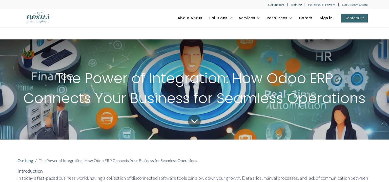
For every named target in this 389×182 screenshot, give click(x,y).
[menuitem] (190, 18)
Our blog (25, 160)
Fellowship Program (322, 5)
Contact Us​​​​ (354, 17)
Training (296, 5)
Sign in (326, 17)
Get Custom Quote (355, 5)
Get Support (276, 5)
